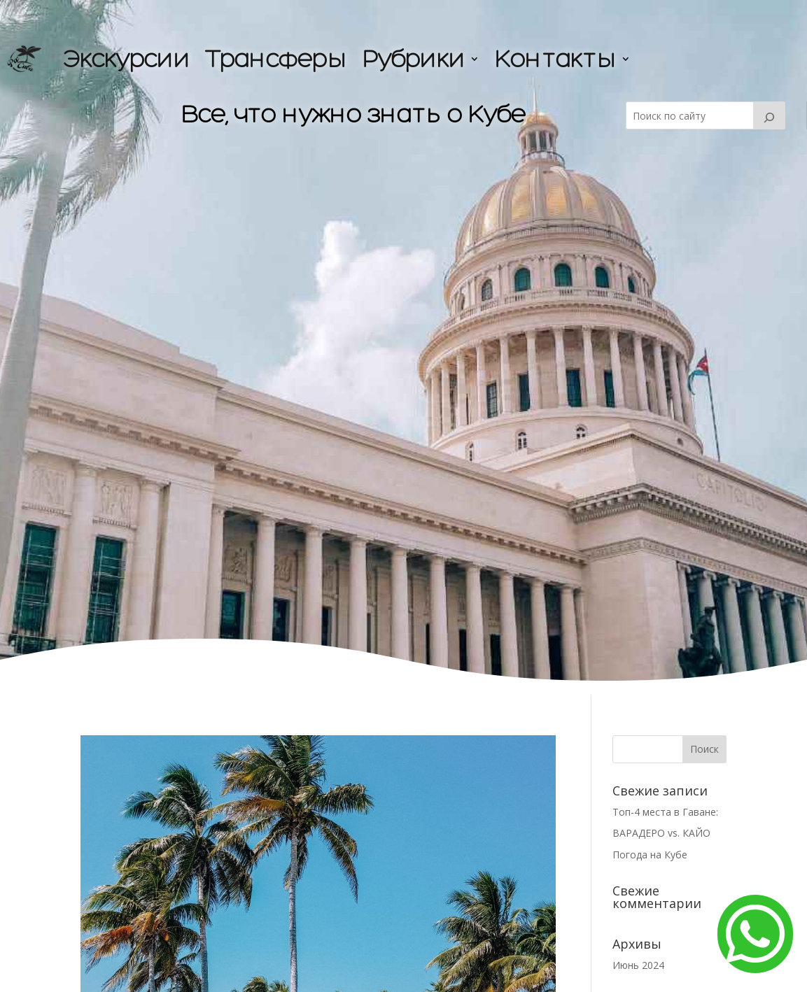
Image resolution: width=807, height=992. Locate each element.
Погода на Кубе (649, 854)
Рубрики (413, 58)
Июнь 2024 (638, 965)
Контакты (555, 58)
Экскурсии (126, 58)
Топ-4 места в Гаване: (666, 812)
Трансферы (275, 58)
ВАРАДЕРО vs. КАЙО (662, 832)
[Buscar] (769, 115)
